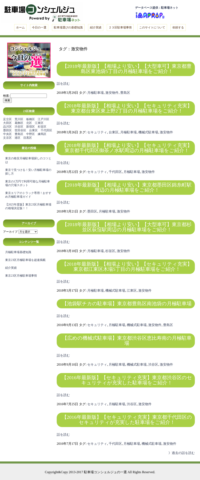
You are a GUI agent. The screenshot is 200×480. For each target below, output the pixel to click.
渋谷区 (19, 126)
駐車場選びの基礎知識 (68, 27)
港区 (17, 137)
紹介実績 (95, 27)
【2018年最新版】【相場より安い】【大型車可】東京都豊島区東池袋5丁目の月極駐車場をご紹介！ (127, 68)
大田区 (7, 122)
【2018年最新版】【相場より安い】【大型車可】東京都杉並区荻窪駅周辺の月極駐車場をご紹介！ (127, 227)
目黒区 (27, 137)
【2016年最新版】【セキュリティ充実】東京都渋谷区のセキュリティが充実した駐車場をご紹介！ (127, 380)
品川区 (7, 126)
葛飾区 (19, 122)
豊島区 (19, 134)
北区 (29, 122)
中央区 (7, 134)
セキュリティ (97, 132)
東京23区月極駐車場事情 (21, 275)
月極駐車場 (95, 92)
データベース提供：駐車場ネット (156, 7)
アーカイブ (10, 231)
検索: (6, 95)
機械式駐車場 (148, 132)
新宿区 (30, 126)
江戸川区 (43, 119)
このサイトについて (152, 27)
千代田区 (46, 130)
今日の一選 (39, 27)
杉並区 (42, 126)
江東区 (39, 122)
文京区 (7, 137)
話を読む (63, 83)
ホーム (20, 27)
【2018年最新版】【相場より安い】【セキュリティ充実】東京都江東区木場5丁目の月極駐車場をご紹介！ (127, 266)
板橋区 (30, 119)
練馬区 (42, 134)
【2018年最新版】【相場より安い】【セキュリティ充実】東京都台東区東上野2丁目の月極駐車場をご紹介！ (127, 108)
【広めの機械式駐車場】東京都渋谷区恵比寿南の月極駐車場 (127, 340)
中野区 (30, 134)
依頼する (178, 27)
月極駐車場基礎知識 (18, 252)
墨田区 (7, 130)
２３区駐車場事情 (120, 27)
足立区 (7, 119)
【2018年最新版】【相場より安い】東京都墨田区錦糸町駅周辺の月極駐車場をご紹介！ (127, 187)
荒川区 (19, 119)
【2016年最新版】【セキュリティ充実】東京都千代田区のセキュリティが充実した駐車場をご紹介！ (127, 419)
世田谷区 (20, 130)
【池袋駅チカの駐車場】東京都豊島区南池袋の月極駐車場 (127, 303)
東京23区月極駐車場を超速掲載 (25, 260)
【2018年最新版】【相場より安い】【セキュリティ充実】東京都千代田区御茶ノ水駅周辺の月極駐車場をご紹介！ (127, 148)
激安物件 (112, 92)
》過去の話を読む (181, 453)
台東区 (33, 130)
